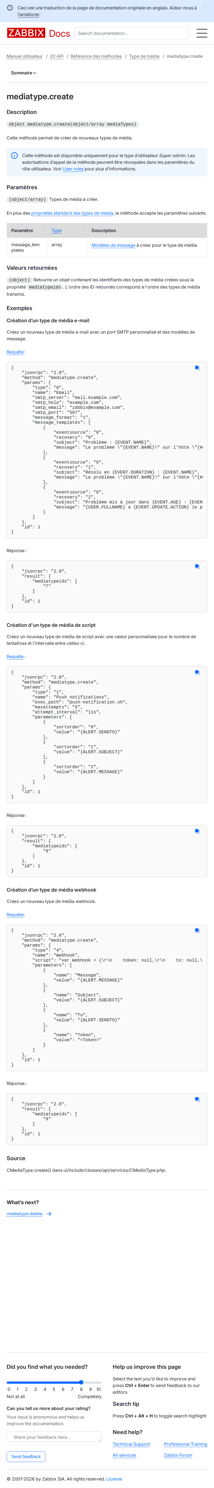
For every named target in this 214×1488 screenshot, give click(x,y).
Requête (15, 349)
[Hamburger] (202, 33)
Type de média (144, 56)
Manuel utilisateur (25, 56)
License (114, 1479)
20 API (56, 56)
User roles (73, 168)
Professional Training (185, 1444)
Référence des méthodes (96, 56)
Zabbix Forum (178, 1455)
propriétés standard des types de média (72, 212)
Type (56, 229)
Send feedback (26, 1456)
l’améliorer (28, 14)
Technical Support (131, 1444)
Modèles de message (113, 244)
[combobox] (132, 33)
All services (124, 1455)
